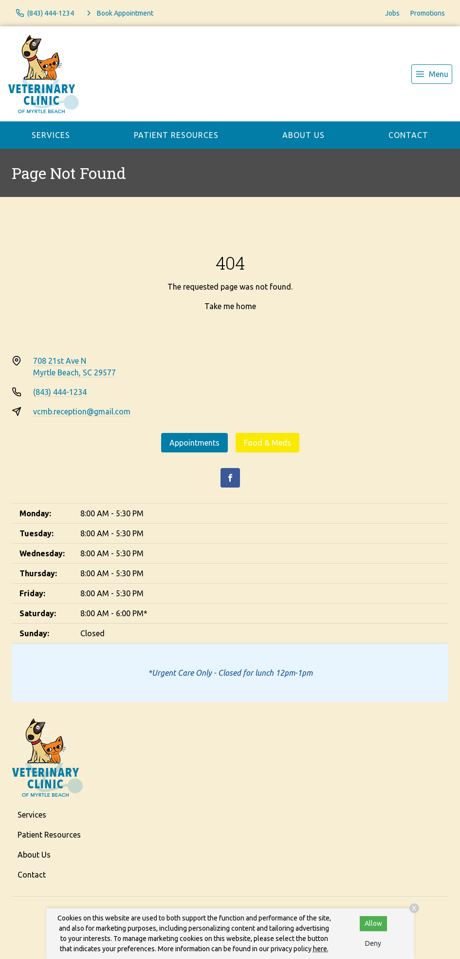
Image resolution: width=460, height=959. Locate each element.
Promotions (427, 13)
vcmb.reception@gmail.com (81, 411)
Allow (373, 923)
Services (51, 135)
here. (321, 949)
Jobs (392, 13)
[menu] (431, 74)
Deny (373, 943)
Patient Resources (176, 135)
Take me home (230, 306)
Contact (408, 135)
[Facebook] (230, 478)
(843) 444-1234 (60, 392)
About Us (303, 135)
